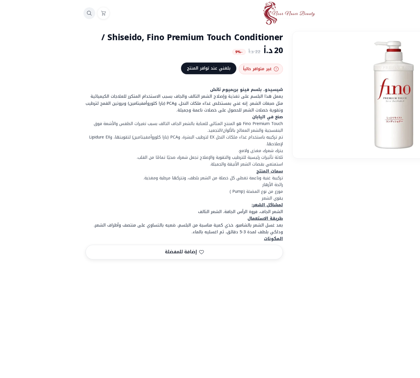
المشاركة (401, 271)
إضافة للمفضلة (105, 252)
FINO (406, 293)
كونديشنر (384, 293)
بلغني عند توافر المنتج (130, 68)
